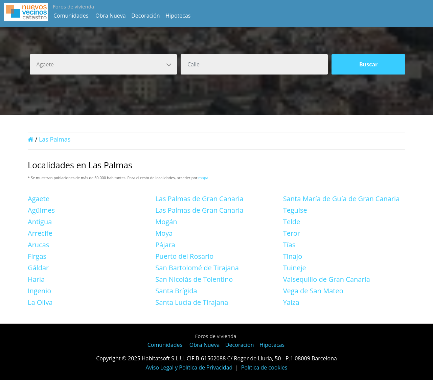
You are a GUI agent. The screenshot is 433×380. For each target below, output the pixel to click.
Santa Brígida (176, 290)
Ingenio (39, 290)
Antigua (40, 221)
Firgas (37, 256)
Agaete (38, 198)
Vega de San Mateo (313, 290)
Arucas (38, 244)
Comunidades (70, 15)
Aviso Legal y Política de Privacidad (189, 367)
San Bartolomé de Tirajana (196, 267)
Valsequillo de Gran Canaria (326, 279)
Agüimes (41, 210)
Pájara (165, 244)
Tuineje (294, 267)
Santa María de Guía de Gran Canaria (341, 198)
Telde (291, 221)
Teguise (295, 210)
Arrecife (40, 233)
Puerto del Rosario (184, 256)
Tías (289, 244)
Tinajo (292, 256)
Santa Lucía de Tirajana (191, 302)
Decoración (145, 15)
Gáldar (38, 267)
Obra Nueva (110, 15)
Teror (291, 233)
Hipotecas (177, 15)
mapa (203, 177)
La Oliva (40, 302)
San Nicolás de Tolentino (194, 279)
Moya (164, 233)
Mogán (166, 221)
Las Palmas (54, 139)
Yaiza (291, 302)
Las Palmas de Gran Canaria (199, 198)
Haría (36, 279)
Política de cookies (264, 367)
